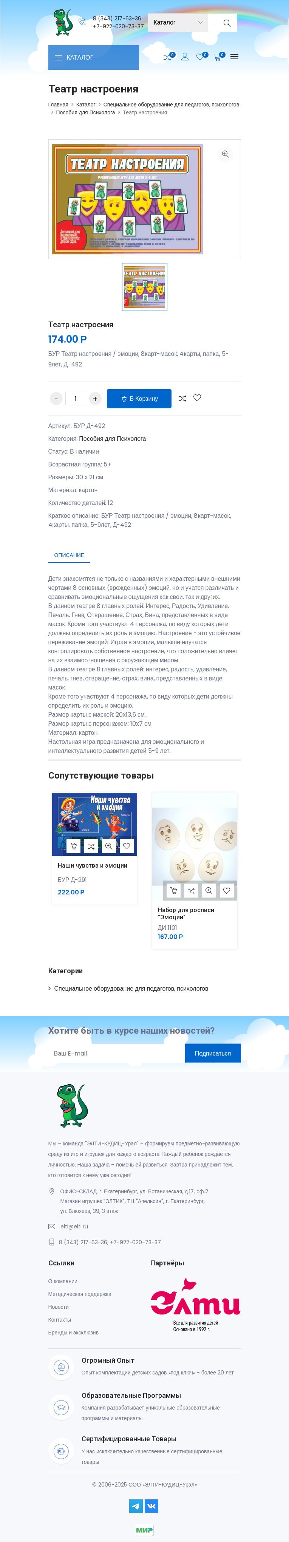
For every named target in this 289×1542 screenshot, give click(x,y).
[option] (144, 287)
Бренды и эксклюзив (73, 1332)
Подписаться (213, 1053)
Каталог (86, 104)
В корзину (139, 398)
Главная (58, 104)
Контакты (59, 1319)
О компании (62, 1281)
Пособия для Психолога (85, 112)
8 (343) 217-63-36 (117, 18)
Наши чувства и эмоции (92, 865)
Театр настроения (80, 324)
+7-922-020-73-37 (118, 26)
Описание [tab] (69, 555)
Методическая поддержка (79, 1294)
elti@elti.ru (74, 1226)
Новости (58, 1307)
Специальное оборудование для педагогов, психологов (171, 104)
